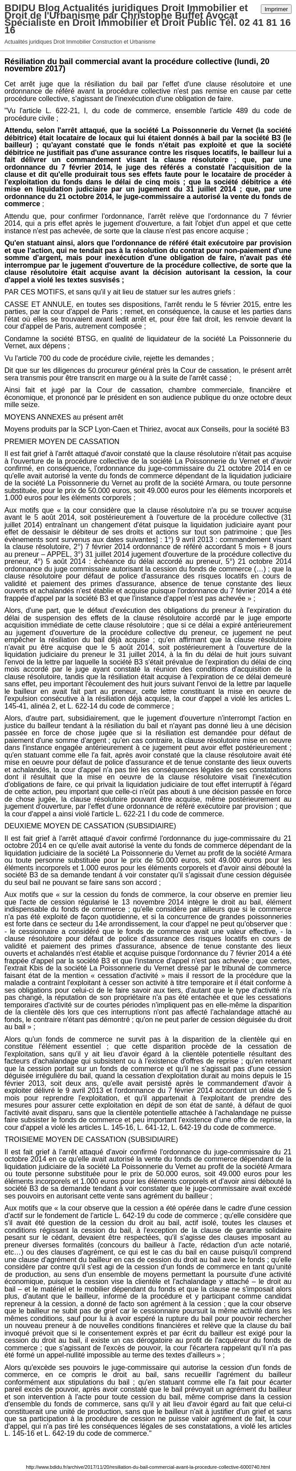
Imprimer (276, 9)
